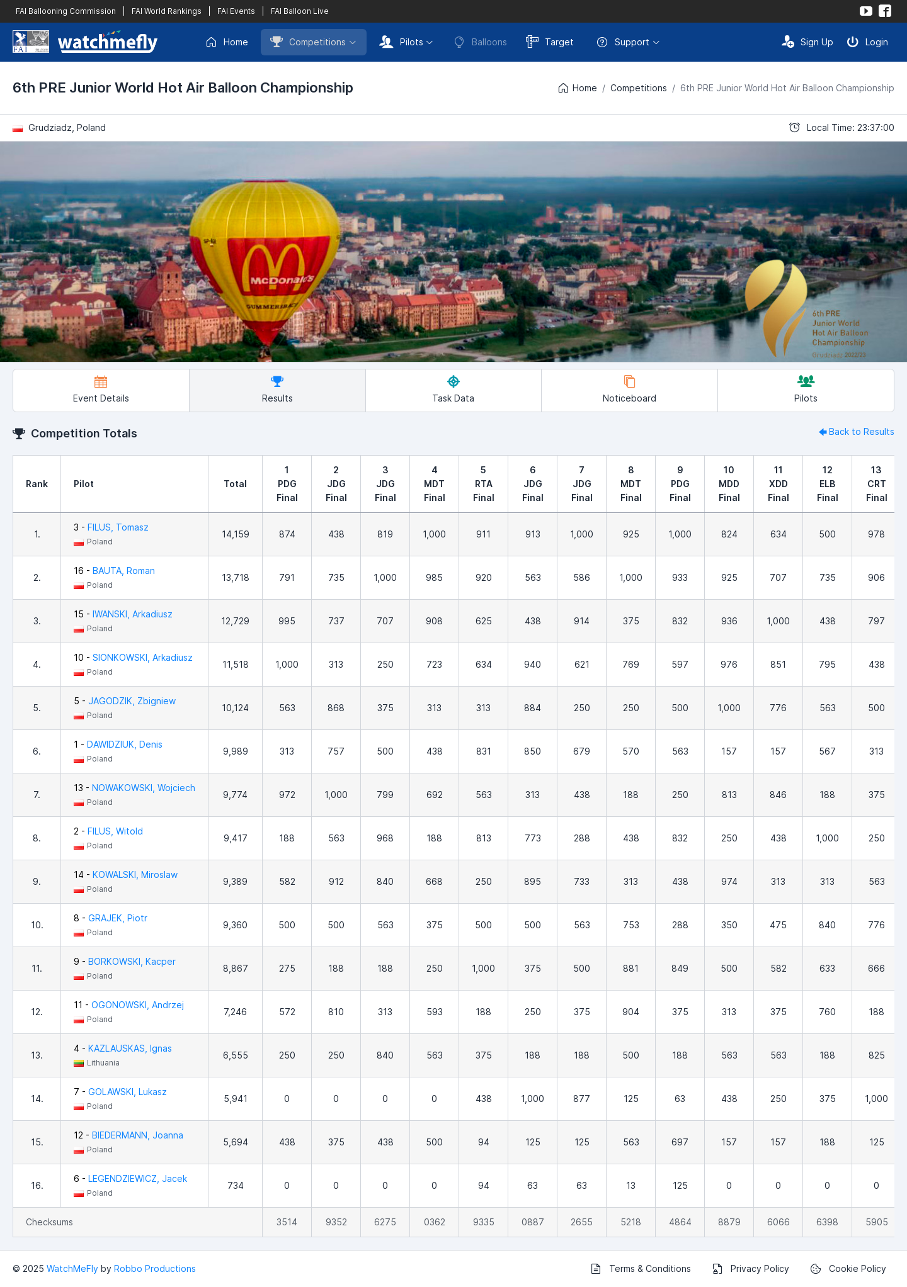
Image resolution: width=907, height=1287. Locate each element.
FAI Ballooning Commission (66, 11)
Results (277, 389)
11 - (129, 1004)
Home (226, 42)
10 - (133, 657)
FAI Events (236, 11)
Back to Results (855, 431)
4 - (123, 1048)
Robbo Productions (155, 1268)
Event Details (101, 389)
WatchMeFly (72, 1268)
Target (550, 41)
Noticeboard (629, 389)
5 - (125, 700)
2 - (108, 831)
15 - (123, 614)
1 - (118, 744)
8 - (110, 918)
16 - (114, 570)
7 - (120, 1091)
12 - (128, 1135)
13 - (134, 787)
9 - (125, 961)
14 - (126, 874)
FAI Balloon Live (300, 11)
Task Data (453, 389)
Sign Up (807, 41)
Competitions (308, 41)
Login (867, 41)
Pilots (401, 41)
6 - (130, 1178)
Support (622, 42)
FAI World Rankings (167, 11)
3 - (111, 527)
